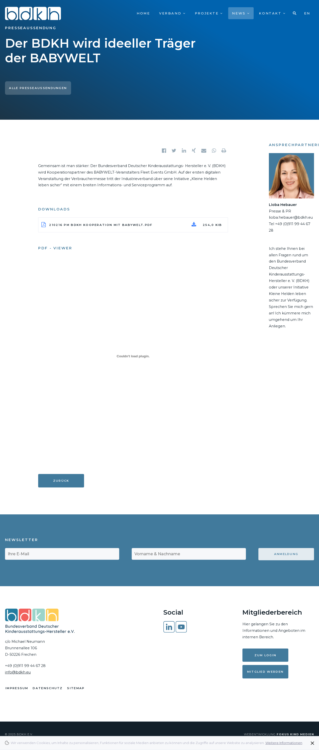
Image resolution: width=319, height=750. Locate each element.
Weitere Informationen (283, 743)
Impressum (16, 690)
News (241, 13)
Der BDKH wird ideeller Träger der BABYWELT (100, 50)
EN (307, 13)
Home (143, 13)
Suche (295, 13)
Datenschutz (49, 690)
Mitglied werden (265, 671)
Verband (172, 13)
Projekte (209, 13)
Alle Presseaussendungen (38, 88)
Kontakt (272, 13)
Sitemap (79, 690)
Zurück (61, 480)
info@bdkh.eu (18, 672)
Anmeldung (286, 554)
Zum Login (265, 655)
